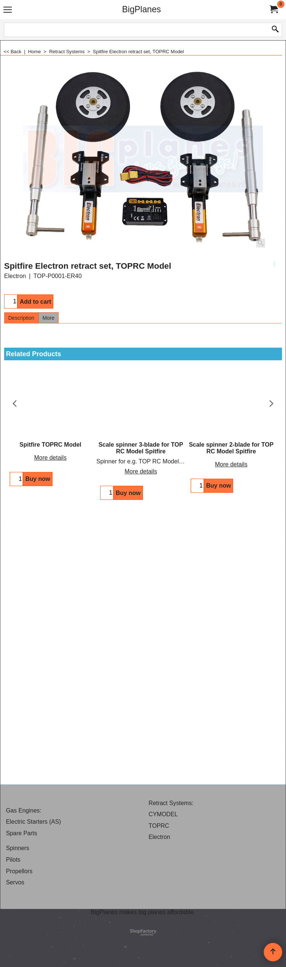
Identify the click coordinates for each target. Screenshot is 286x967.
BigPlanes (141, 9)
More (48, 318)
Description (21, 318)
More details (49, 457)
